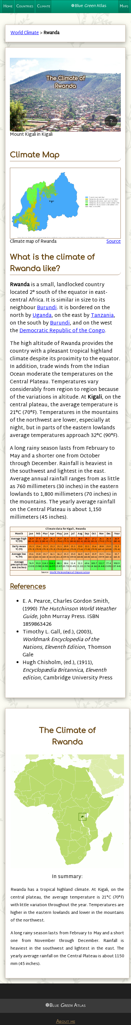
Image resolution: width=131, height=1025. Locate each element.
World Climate (25, 33)
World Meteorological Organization (70, 572)
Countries (24, 6)
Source (113, 242)
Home (7, 6)
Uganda (42, 315)
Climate (43, 6)
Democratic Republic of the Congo (62, 331)
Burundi (47, 308)
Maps (124, 6)
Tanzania (102, 315)
